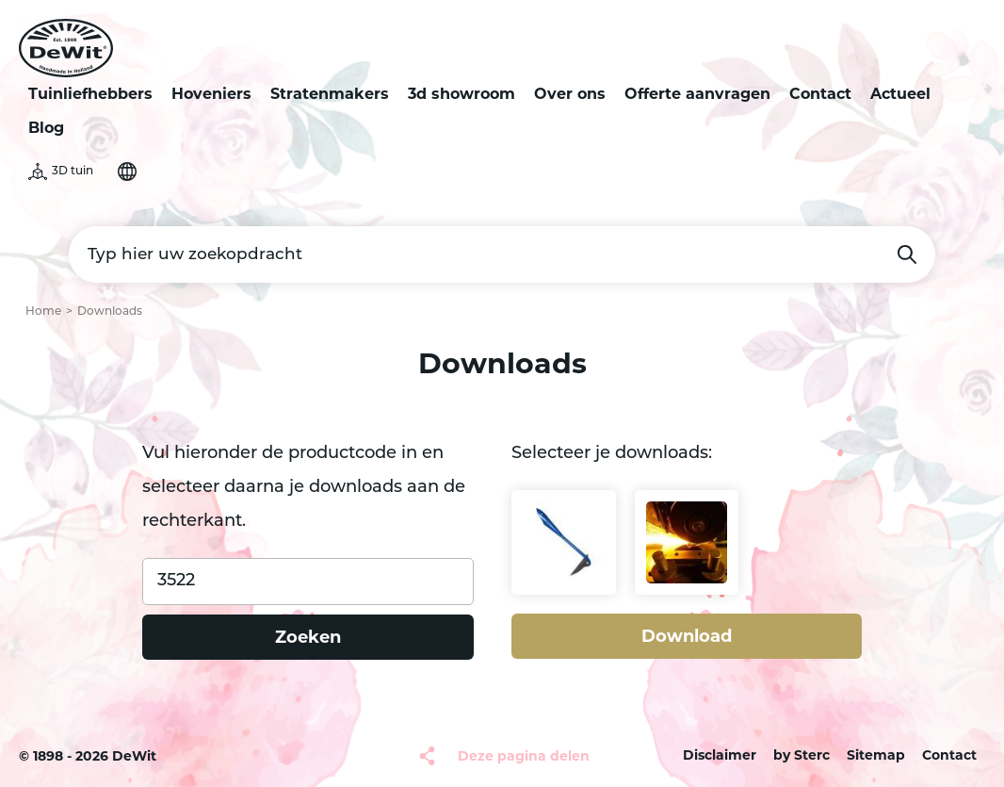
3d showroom (461, 94)
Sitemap (876, 754)
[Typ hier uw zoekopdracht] (502, 254)
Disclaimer (719, 754)
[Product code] (308, 581)
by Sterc (801, 754)
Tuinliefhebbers (90, 94)
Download (686, 636)
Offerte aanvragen (697, 94)
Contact (820, 94)
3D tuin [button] (72, 171)
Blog (46, 128)
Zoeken (907, 254)
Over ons (570, 94)
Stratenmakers (329, 94)
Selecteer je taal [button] (127, 171)
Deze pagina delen (524, 755)
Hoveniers (211, 94)
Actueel (900, 94)
